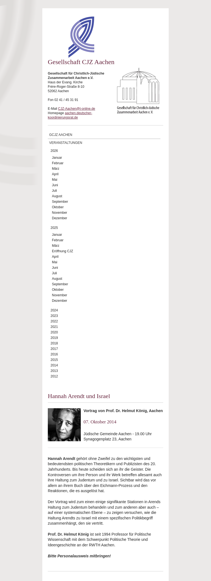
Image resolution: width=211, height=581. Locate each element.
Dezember (59, 218)
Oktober (58, 207)
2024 (54, 310)
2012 (54, 376)
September (60, 202)
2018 (54, 343)
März (55, 169)
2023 (54, 316)
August (57, 196)
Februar (57, 163)
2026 (54, 151)
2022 (54, 321)
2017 (54, 349)
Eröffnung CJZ (62, 251)
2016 (54, 354)
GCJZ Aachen (60, 135)
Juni (55, 185)
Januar (57, 158)
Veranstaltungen (65, 143)
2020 (54, 332)
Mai (54, 180)
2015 (54, 360)
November (59, 213)
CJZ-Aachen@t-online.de (76, 109)
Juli (54, 191)
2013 (54, 371)
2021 (54, 327)
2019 (54, 338)
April (55, 174)
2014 (54, 365)
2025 (54, 228)
